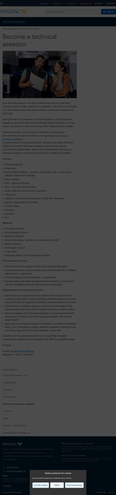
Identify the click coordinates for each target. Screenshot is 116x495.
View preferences (74, 485)
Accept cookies (41, 485)
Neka (57, 485)
